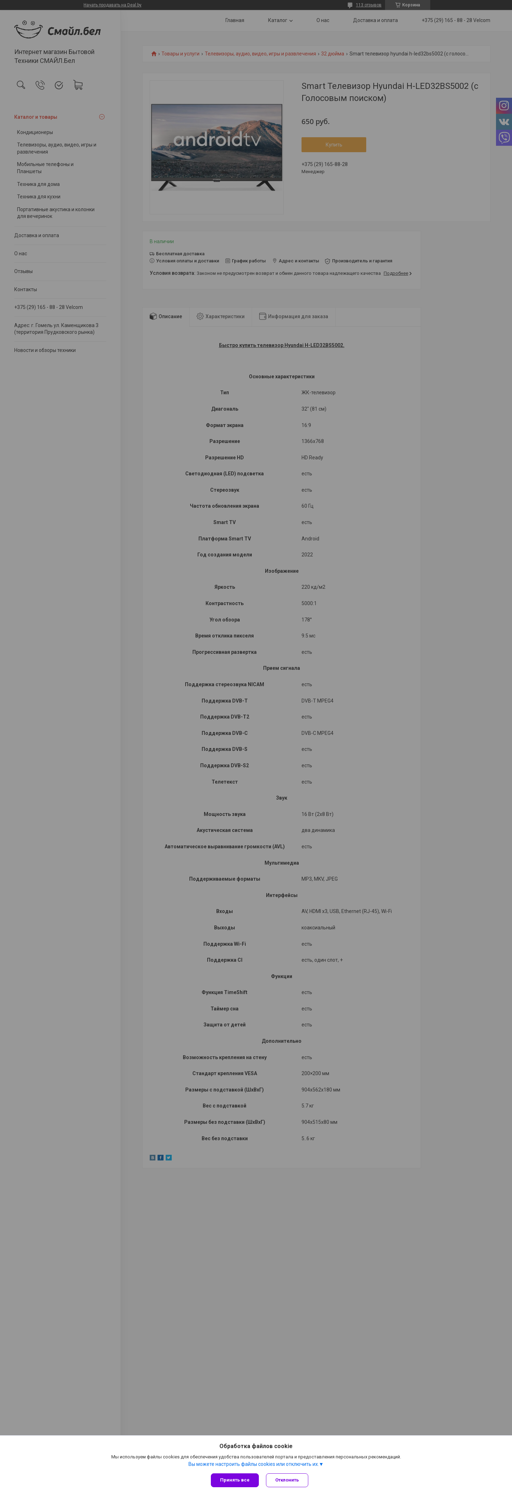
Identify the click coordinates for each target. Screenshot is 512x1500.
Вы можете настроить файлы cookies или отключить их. (253, 1464)
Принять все (235, 1480)
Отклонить (287, 1480)
